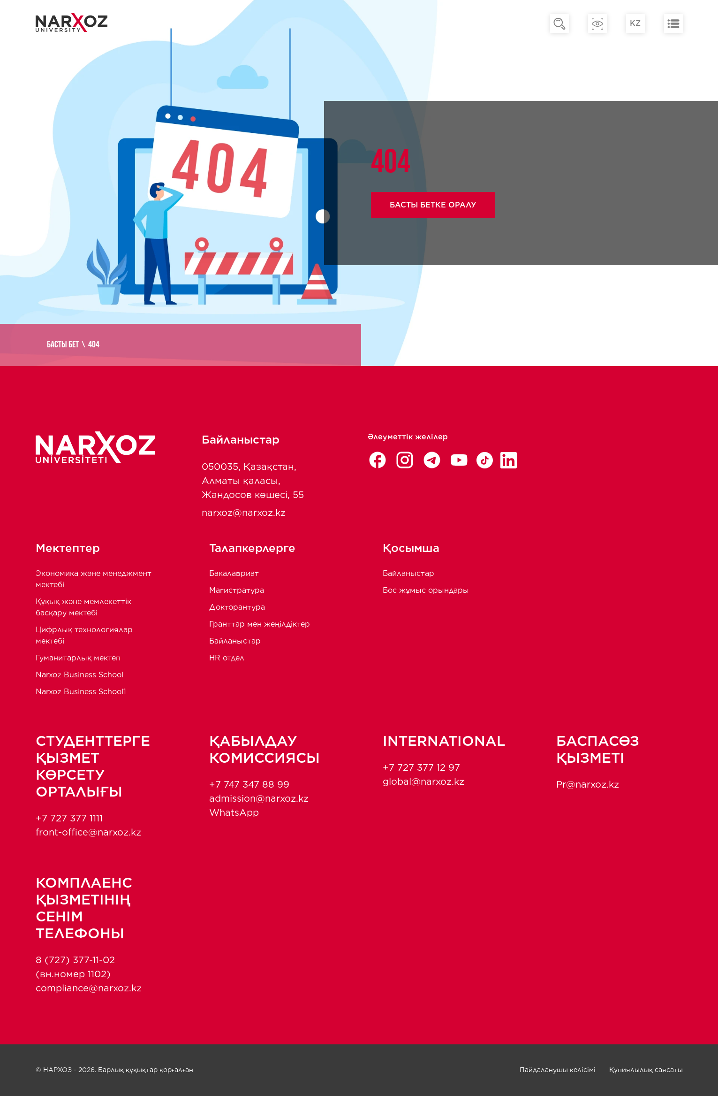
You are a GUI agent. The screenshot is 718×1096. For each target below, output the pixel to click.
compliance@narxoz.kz (89, 988)
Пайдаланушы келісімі (558, 1069)
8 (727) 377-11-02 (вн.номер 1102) (75, 967)
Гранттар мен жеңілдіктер (259, 624)
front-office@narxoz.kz (88, 832)
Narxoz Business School (79, 674)
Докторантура (237, 607)
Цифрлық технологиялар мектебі (84, 635)
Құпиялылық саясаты (646, 1069)
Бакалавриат (234, 573)
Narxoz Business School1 (81, 691)
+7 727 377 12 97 (421, 767)
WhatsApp (234, 812)
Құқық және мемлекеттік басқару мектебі (83, 607)
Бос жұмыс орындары (426, 590)
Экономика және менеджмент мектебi (93, 579)
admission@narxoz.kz (259, 798)
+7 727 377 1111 (69, 818)
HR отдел (226, 657)
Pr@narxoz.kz (587, 784)
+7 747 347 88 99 (249, 784)
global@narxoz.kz (423, 781)
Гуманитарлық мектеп (78, 657)
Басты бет (63, 345)
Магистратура (236, 590)
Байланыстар (235, 640)
